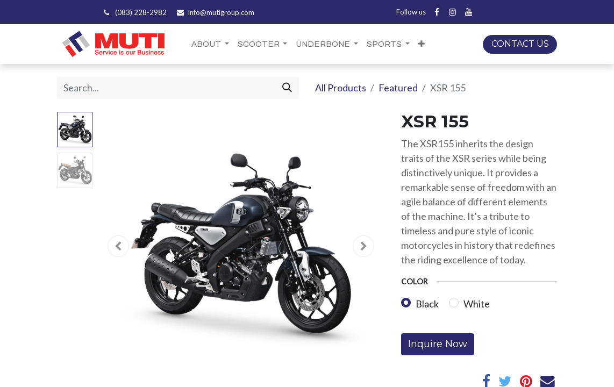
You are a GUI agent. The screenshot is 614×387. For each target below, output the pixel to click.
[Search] (287, 88)
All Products (340, 88)
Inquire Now (437, 344)
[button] (421, 44)
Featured (398, 88)
